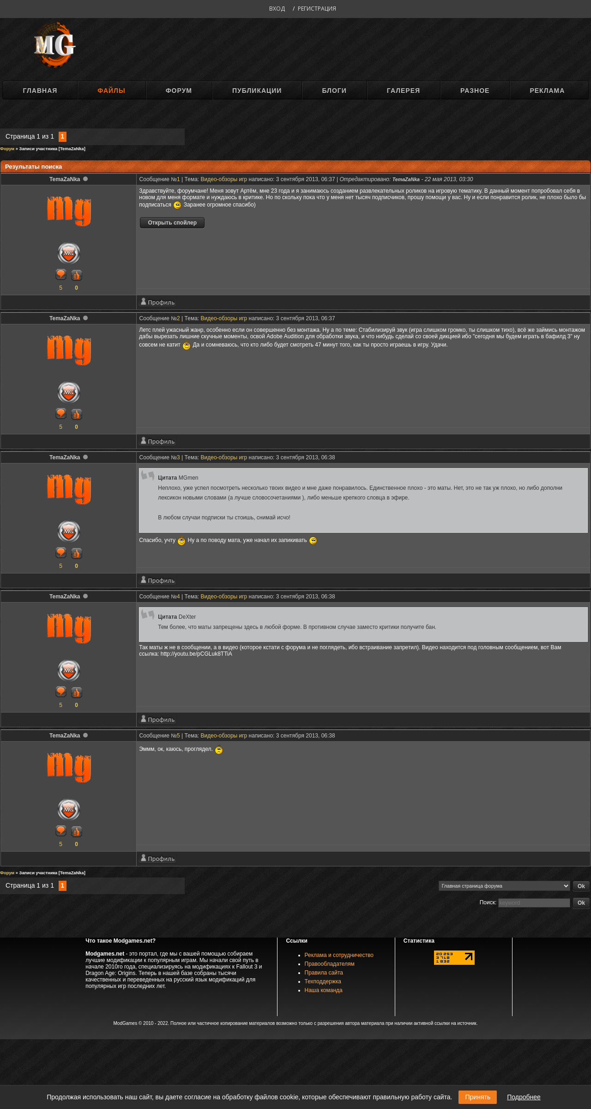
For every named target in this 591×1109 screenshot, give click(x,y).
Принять (477, 1097)
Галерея (403, 90)
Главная (40, 90)
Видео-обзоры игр (224, 179)
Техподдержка (323, 981)
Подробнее (524, 1097)
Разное (474, 90)
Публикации (257, 90)
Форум (179, 90)
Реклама (547, 90)
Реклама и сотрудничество (339, 955)
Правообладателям (330, 964)
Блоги (334, 90)
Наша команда (324, 990)
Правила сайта (324, 972)
